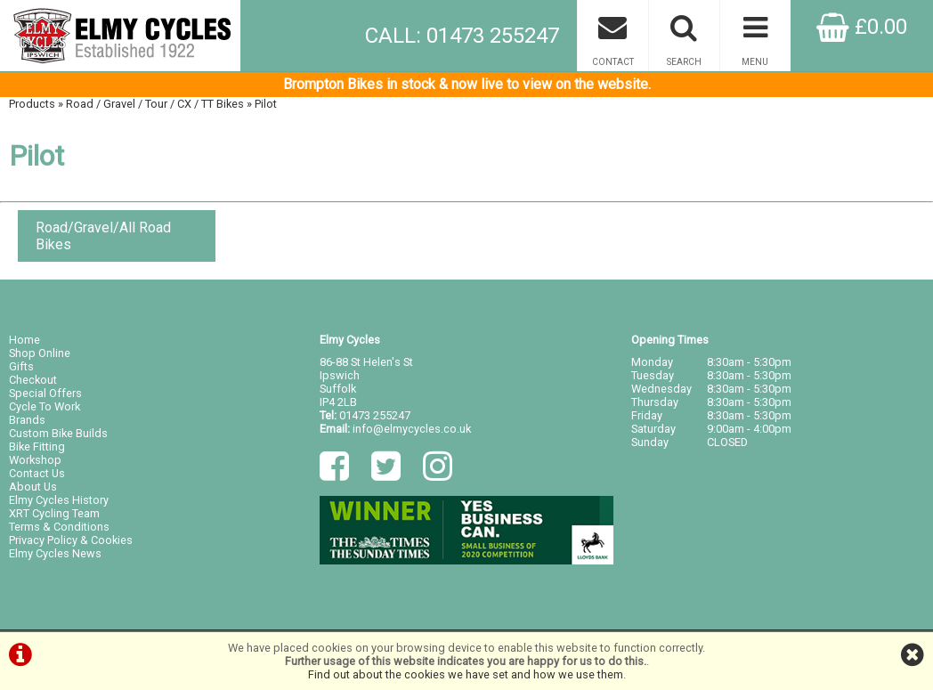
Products (32, 103)
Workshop (35, 460)
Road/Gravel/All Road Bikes (103, 236)
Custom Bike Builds (58, 433)
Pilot (266, 103)
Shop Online (39, 353)
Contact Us (37, 473)
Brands (27, 419)
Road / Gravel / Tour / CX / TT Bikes (155, 103)
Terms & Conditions (59, 526)
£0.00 (861, 26)
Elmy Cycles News (55, 553)
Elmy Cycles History (59, 500)
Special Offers (45, 393)
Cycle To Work (44, 406)
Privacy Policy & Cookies (71, 540)
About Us (33, 486)
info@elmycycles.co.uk (412, 428)
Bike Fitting (37, 446)
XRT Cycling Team (54, 513)
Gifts (21, 366)
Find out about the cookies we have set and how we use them (465, 674)
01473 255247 (374, 415)
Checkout (33, 379)
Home (24, 339)
